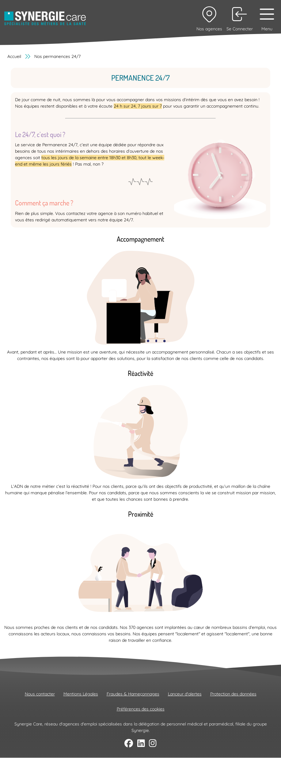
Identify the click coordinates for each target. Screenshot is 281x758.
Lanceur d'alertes (185, 694)
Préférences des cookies (141, 709)
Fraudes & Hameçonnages (133, 694)
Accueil (14, 56)
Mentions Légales (80, 694)
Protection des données (233, 694)
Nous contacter (40, 694)
